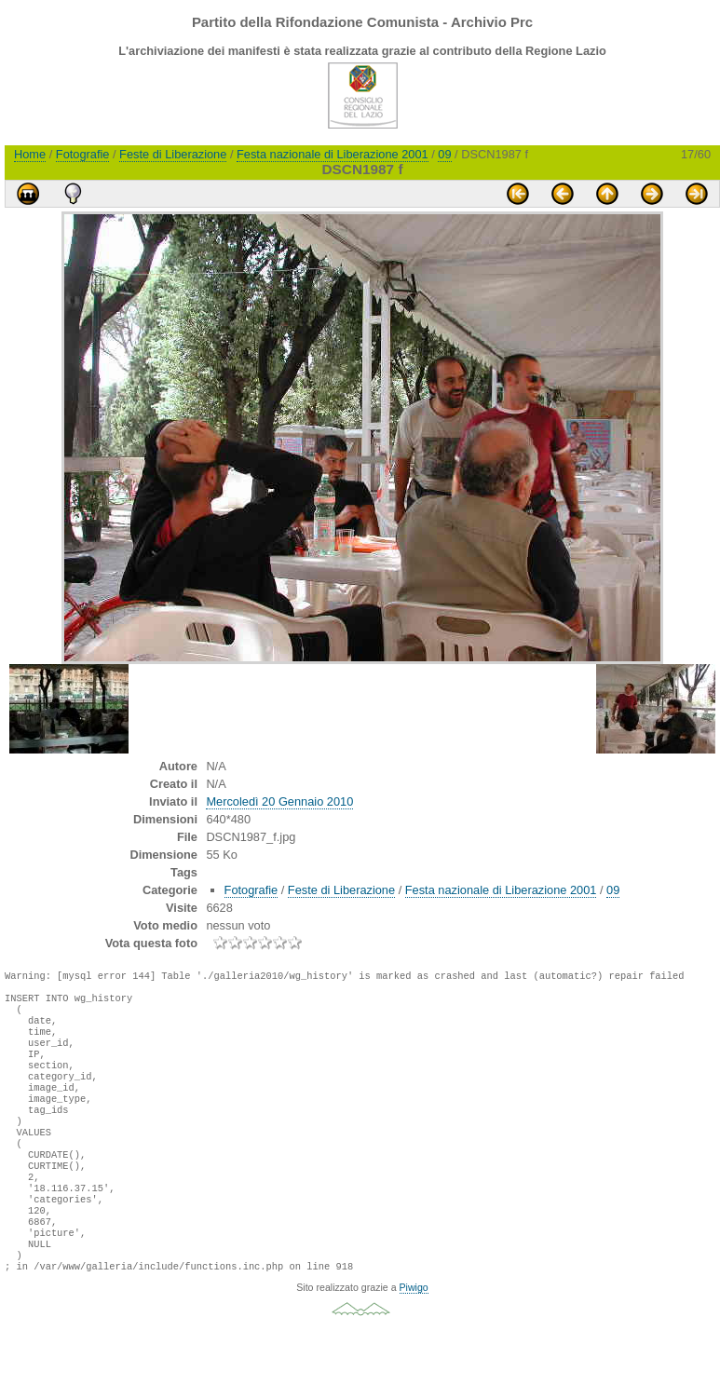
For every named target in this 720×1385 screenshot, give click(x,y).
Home (30, 154)
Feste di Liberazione (172, 154)
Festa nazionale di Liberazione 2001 (332, 154)
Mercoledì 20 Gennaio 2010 (279, 801)
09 (444, 154)
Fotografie (83, 154)
